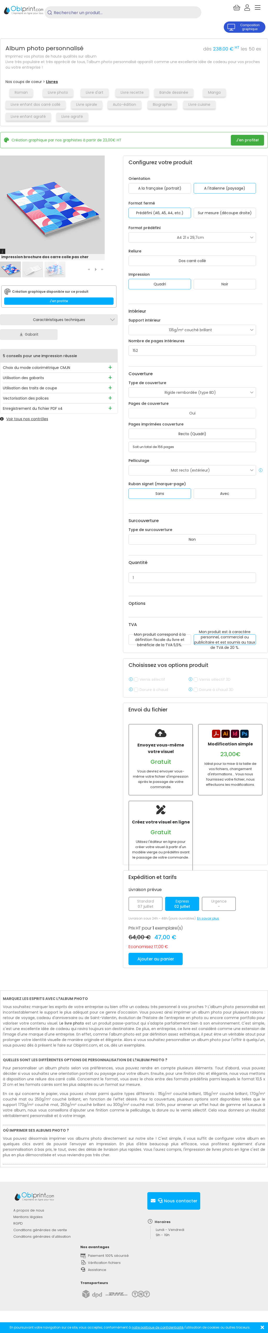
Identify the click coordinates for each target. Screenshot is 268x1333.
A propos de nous (28, 1220)
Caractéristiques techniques (59, 319)
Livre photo (58, 92)
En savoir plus (208, 928)
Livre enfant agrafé (28, 116)
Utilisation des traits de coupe (30, 388)
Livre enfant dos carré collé (35, 104)
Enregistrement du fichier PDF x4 (33, 408)
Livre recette (132, 92)
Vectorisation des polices (26, 398)
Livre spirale (86, 104)
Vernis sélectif (152, 679)
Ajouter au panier (155, 969)
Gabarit (29, 334)
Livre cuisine (199, 104)
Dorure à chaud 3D (216, 689)
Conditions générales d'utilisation (42, 1246)
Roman (21, 92)
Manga (214, 92)
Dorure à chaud (153, 689)
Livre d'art (94, 92)
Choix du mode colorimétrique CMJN (36, 367)
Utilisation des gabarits (23, 377)
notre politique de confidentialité (157, 1327)
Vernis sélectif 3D (215, 679)
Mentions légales (28, 1227)
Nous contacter (173, 1211)
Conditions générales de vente (40, 1240)
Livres (52, 81)
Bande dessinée (173, 92)
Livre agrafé (72, 116)
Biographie (162, 104)
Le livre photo (71, 1033)
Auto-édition (124, 104)
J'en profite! (247, 140)
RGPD (18, 1233)
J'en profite (59, 301)
